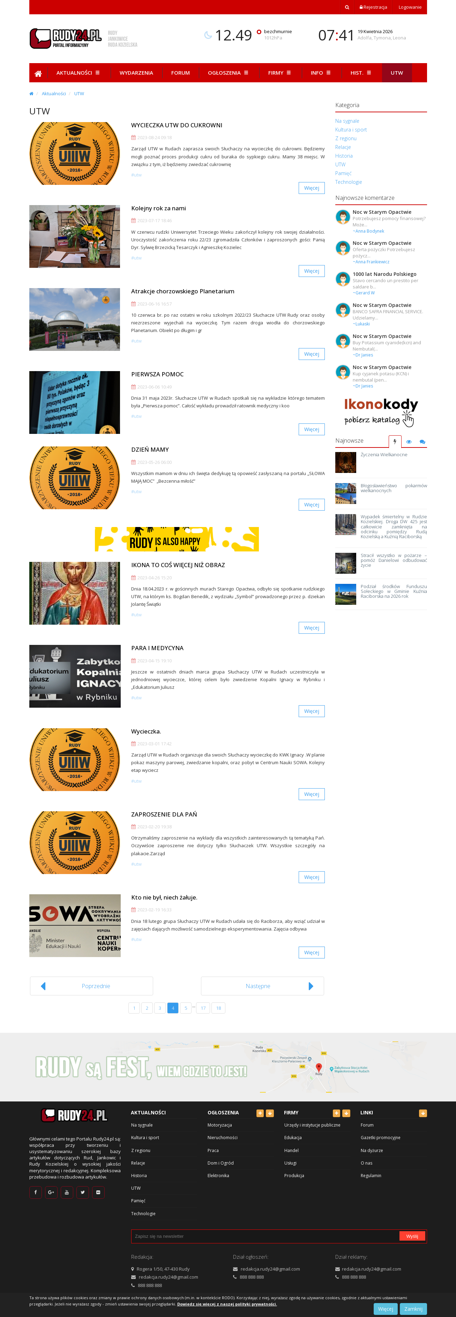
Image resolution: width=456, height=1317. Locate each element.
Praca (213, 1150)
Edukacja (293, 1138)
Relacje (343, 147)
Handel (291, 1150)
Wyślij (412, 1236)
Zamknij (413, 1308)
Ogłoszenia (229, 72)
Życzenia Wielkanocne (384, 454)
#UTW (136, 175)
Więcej (311, 188)
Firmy (280, 72)
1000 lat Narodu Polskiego (385, 274)
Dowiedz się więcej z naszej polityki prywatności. (227, 1304)
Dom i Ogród (221, 1163)
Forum (180, 72)
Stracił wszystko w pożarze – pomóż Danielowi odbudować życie (394, 560)
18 (218, 1008)
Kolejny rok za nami (158, 208)
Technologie (348, 182)
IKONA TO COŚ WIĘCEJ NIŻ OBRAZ (178, 565)
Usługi (290, 1163)
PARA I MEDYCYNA (157, 648)
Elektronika (218, 1176)
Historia (344, 155)
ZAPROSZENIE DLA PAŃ (164, 814)
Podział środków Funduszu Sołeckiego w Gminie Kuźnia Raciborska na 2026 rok (394, 591)
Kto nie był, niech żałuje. (164, 897)
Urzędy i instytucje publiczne (312, 1125)
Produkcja (294, 1176)
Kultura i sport (351, 129)
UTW (79, 93)
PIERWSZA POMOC (157, 374)
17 (203, 1008)
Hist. (362, 72)
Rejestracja (373, 7)
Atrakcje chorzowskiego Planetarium (182, 291)
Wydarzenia (136, 72)
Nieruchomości (223, 1138)
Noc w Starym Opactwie (382, 212)
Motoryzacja (220, 1125)
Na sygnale (347, 121)
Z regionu (346, 138)
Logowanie (410, 7)
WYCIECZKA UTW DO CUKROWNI (176, 125)
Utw (397, 72)
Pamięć (343, 173)
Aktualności (79, 72)
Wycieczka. (146, 731)
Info (321, 72)
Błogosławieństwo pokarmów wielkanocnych (394, 488)
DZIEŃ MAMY (150, 449)
